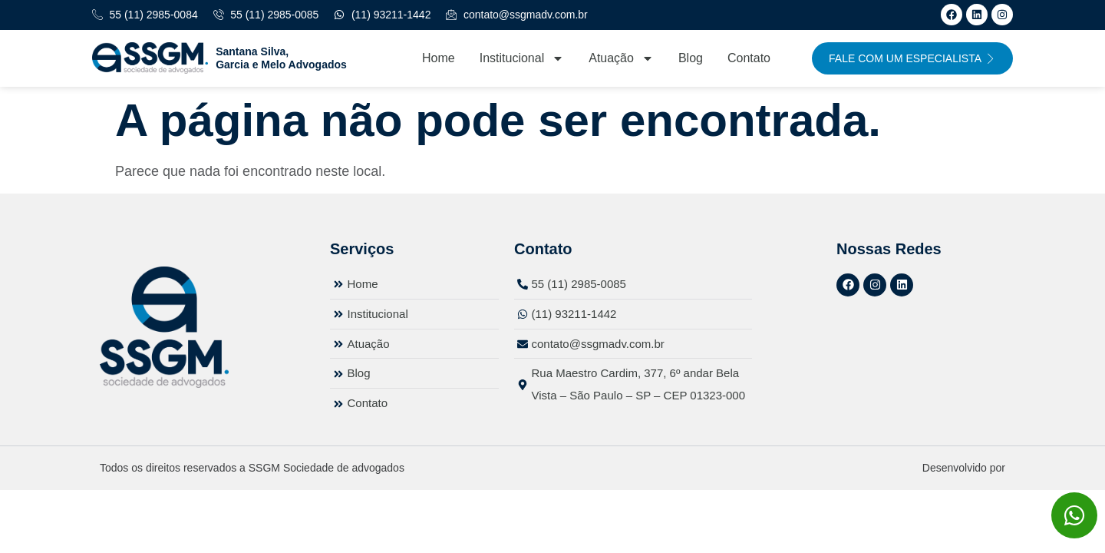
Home (438, 58)
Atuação (621, 58)
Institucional (522, 58)
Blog (690, 58)
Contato (748, 58)
